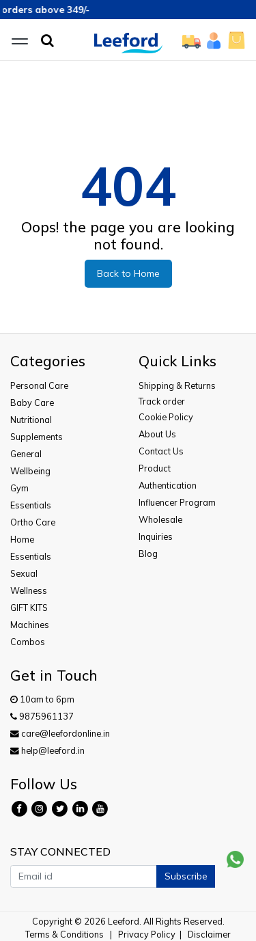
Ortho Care (32, 522)
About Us (157, 433)
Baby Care (32, 402)
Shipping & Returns (177, 385)
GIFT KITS (29, 607)
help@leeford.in (47, 750)
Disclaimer (209, 934)
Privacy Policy (146, 934)
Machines (29, 624)
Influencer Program (177, 502)
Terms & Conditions (64, 934)
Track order (162, 401)
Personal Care (39, 385)
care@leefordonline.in (60, 733)
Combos (27, 641)
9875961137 (42, 716)
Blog (148, 553)
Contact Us (161, 451)
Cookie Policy (166, 416)
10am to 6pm (42, 699)
